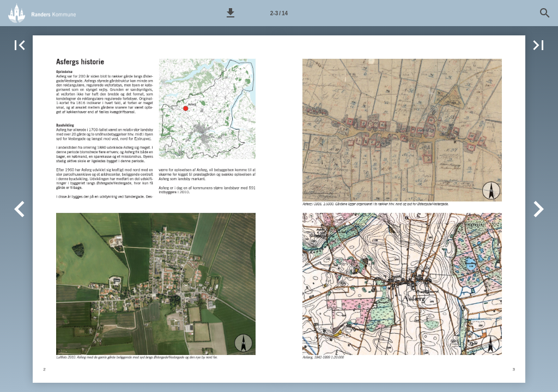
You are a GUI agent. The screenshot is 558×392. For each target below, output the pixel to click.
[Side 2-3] (279, 13)
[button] (230, 13)
